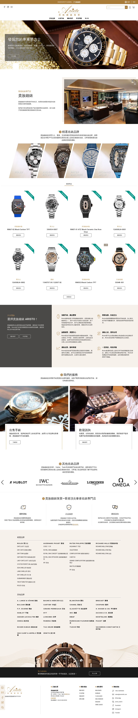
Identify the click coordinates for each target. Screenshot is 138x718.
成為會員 (77, 2)
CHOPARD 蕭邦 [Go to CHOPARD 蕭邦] (102, 605)
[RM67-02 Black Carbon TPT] (18, 206)
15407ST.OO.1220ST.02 (52, 282)
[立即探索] (13, 56)
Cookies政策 (98, 696)
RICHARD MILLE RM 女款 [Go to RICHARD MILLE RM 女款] (103, 553)
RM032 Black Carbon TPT (85, 282)
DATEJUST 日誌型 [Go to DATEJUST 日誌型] (23, 546)
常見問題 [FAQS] (79, 18)
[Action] (2, 707)
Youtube (117, 712)
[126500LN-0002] (18, 259)
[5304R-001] (119, 259)
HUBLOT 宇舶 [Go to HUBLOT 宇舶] (22, 613)
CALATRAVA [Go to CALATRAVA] (74, 550)
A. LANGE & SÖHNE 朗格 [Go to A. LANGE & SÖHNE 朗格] (27, 601)
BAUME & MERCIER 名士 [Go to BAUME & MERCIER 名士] (53, 601)
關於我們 (12, 336)
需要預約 (67, 694)
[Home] (69, 11)
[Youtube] (11, 7)
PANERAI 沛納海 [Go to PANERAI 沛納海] (49, 621)
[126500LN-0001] (119, 206)
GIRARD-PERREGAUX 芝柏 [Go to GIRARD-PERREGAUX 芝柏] (54, 609)
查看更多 (69, 297)
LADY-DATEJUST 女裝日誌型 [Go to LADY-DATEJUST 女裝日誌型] (26, 560)
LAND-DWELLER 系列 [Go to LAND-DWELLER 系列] (23, 571)
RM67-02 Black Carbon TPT (18, 229)
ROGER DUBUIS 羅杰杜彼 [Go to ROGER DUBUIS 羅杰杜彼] (27, 627)
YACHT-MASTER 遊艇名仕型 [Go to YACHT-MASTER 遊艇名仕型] (26, 582)
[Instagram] (8, 7)
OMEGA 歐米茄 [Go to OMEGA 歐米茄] (23, 621)
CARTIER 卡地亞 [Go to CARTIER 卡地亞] (49, 605)
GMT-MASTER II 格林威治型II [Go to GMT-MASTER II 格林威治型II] (26, 557)
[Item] (6, 64)
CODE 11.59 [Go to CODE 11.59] (47, 546)
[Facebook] (4, 7)
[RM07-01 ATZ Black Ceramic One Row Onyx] (86, 206)
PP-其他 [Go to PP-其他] (72, 570)
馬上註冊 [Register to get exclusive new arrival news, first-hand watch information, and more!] (94, 673)
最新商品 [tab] (69, 184)
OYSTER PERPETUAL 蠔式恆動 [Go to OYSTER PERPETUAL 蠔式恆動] (27, 564)
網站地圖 (81, 699)
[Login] (130, 7)
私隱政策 (97, 693)
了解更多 (14, 442)
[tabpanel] (69, 245)
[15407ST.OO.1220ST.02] (52, 259)
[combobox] (116, 7)
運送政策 (97, 701)
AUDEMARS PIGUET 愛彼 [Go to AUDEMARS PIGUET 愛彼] (53, 543)
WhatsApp (118, 698)
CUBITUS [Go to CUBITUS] (72, 557)
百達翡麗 (119, 279)
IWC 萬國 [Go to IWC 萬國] (73, 613)
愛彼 (52, 279)
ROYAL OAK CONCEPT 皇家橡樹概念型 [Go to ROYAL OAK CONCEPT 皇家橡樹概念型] (55, 553)
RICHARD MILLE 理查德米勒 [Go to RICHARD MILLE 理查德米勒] (107, 543)
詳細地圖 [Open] (53, 698)
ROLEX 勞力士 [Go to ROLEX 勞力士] (22, 543)
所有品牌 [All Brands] (52, 18)
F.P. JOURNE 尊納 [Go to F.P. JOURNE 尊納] (24, 609)
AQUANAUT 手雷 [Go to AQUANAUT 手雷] (75, 546)
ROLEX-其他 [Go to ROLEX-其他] (21, 585)
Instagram (118, 709)
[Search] (126, 7)
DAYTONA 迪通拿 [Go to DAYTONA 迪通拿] (22, 553)
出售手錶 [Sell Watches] (61, 18)
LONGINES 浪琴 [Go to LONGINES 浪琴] (49, 617)
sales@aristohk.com (121, 694)
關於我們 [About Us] (70, 18)
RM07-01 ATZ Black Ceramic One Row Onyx (85, 231)
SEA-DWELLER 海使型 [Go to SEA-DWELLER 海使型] (24, 568)
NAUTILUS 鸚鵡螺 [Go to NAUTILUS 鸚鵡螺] (75, 566)
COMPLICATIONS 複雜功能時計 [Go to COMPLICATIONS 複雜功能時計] (79, 553)
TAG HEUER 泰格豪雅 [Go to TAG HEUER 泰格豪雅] (51, 627)
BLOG (87, 18)
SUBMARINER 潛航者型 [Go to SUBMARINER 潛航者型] (24, 578)
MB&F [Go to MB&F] (72, 617)
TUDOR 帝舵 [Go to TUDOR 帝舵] (75, 627)
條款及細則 (98, 690)
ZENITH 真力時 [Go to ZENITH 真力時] (49, 633)
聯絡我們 (84, 442)
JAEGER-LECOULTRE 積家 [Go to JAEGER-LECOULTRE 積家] (28, 617)
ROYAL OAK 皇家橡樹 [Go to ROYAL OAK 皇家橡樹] (50, 550)
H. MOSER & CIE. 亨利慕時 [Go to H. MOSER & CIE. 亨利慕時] (106, 609)
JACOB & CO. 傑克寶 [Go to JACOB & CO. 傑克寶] (104, 613)
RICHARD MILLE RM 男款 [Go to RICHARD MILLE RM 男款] (103, 550)
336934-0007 (52, 229)
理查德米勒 (18, 226)
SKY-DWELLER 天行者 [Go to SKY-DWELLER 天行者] (24, 575)
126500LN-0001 (119, 229)
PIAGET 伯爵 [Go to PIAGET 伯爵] (101, 621)
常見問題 (25, 336)
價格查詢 (18, 235)
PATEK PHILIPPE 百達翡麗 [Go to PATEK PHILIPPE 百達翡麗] (80, 543)
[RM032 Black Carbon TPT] (86, 259)
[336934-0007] (52, 206)
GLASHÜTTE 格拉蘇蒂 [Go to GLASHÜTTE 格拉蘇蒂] (78, 609)
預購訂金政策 (99, 704)
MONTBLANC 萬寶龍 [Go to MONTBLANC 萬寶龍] (104, 617)
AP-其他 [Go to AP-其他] (46, 562)
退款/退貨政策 (99, 699)
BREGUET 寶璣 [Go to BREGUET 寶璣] (102, 601)
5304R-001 (119, 282)
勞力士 (52, 226)
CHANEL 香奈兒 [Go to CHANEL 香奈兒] (76, 605)
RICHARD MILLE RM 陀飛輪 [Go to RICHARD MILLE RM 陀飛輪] (104, 546)
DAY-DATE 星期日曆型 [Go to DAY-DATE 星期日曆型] (24, 550)
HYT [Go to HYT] (45, 613)
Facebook (118, 705)
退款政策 (75, 524)
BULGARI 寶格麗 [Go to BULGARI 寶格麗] (23, 605)
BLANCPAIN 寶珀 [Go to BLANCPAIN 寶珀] (77, 601)
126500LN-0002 (18, 282)
